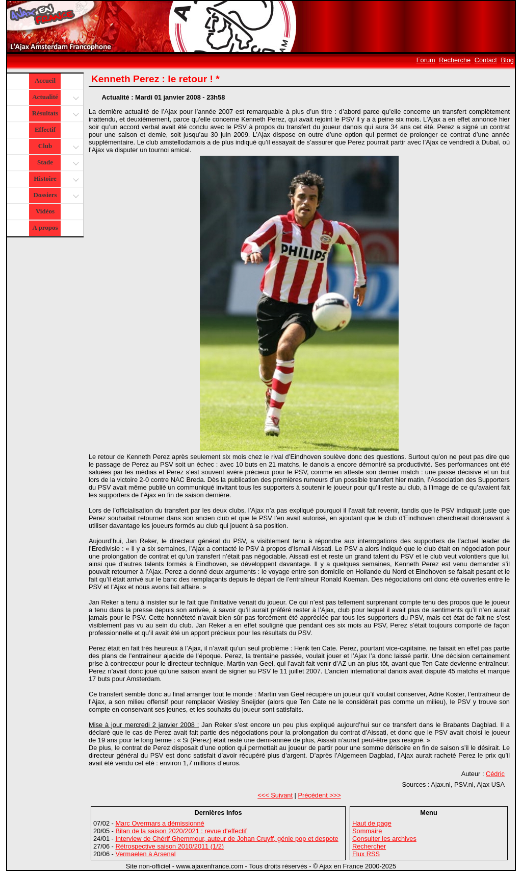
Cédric (495, 774)
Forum (425, 60)
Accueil (45, 80)
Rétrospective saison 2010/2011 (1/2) (169, 846)
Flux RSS (366, 854)
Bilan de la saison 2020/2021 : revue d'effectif (181, 831)
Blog (507, 60)
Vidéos (45, 211)
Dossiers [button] (54, 196)
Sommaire (367, 831)
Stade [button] (56, 163)
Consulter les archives (384, 838)
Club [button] (57, 147)
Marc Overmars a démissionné (159, 823)
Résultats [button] (54, 114)
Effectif (45, 129)
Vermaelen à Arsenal (145, 854)
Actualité (54, 98)
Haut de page (372, 823)
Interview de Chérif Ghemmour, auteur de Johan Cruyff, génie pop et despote (226, 838)
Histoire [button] (55, 179)
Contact (486, 60)
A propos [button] (45, 227)
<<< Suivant (275, 795)
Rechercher (369, 846)
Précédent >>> (319, 795)
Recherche (455, 60)
